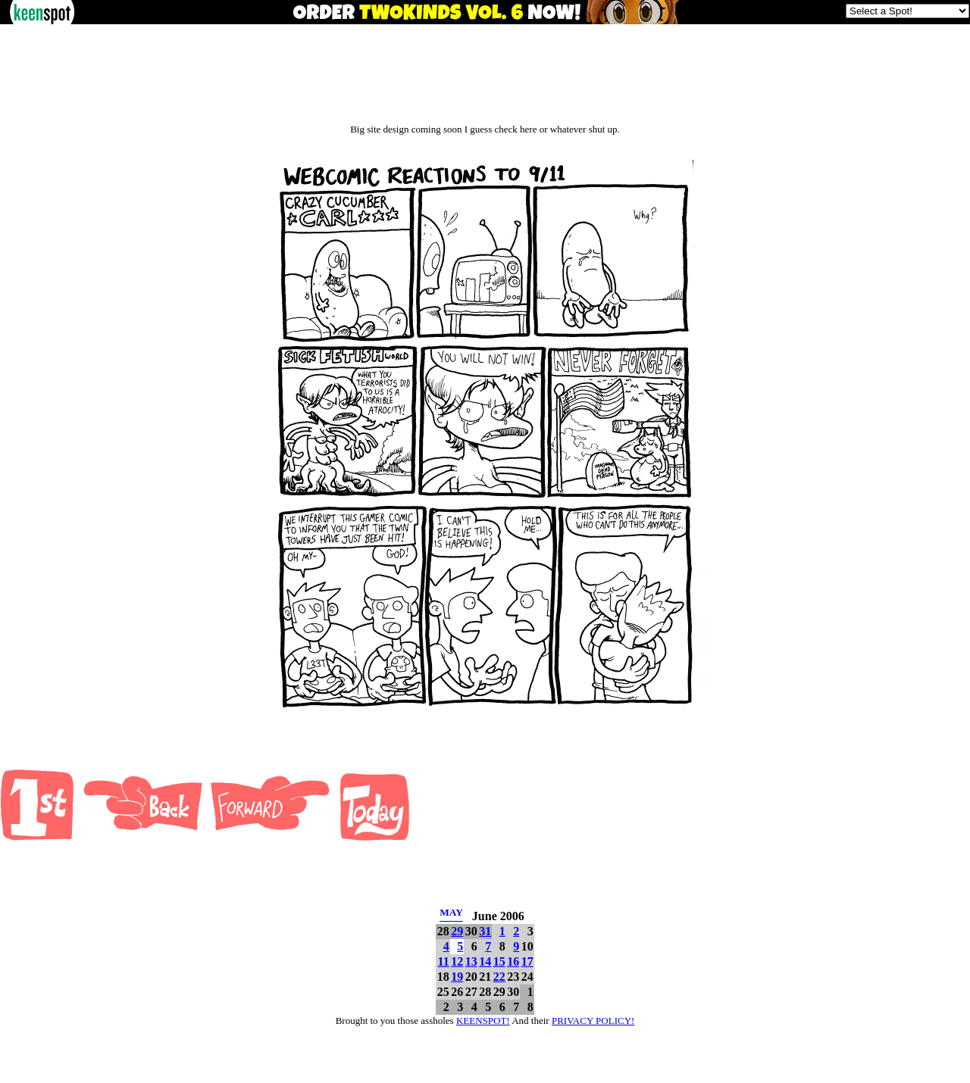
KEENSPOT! (483, 1020)
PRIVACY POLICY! (593, 1020)
